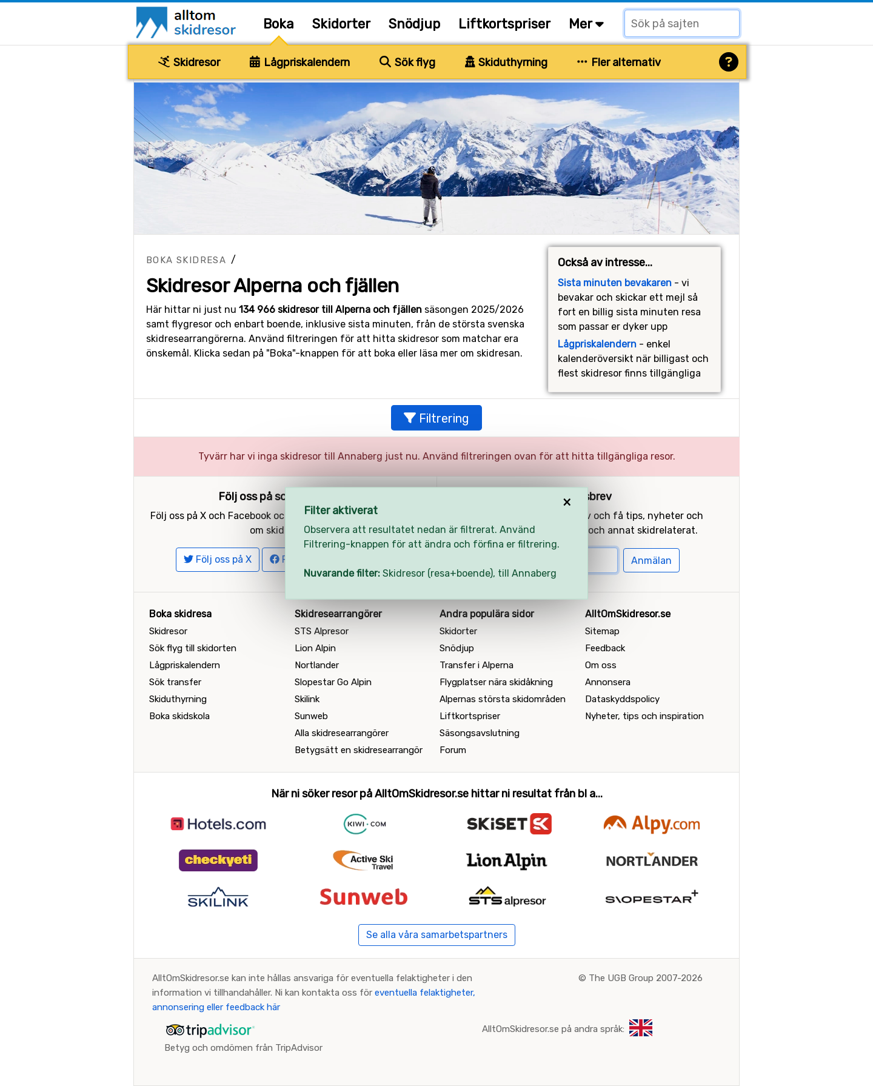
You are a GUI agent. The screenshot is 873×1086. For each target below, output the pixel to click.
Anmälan (651, 560)
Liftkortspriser (504, 24)
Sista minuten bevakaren (615, 283)
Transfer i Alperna (476, 665)
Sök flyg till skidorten (192, 648)
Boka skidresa (186, 260)
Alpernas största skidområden (503, 699)
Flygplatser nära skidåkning (496, 682)
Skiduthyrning (506, 62)
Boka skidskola (179, 716)
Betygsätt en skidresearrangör (359, 750)
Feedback (605, 648)
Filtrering (436, 418)
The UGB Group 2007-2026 (646, 978)
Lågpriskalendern (300, 62)
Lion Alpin (315, 648)
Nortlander (317, 665)
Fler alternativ (619, 62)
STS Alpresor (322, 631)
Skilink (307, 699)
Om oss (601, 665)
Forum (453, 750)
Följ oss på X (218, 559)
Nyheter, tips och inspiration (644, 716)
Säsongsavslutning (480, 733)
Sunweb (311, 716)
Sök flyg (407, 62)
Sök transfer (175, 682)
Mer (586, 24)
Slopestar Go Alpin (333, 682)
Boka (278, 24)
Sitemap (602, 631)
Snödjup (414, 24)
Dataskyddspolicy (622, 699)
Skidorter (341, 24)
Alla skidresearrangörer (342, 733)
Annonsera (607, 682)
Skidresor (189, 62)
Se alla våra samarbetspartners (436, 934)
